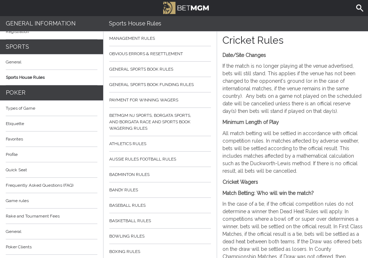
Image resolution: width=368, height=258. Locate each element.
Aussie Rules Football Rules (160, 159)
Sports (17, 46)
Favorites (14, 139)
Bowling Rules (160, 236)
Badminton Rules (160, 174)
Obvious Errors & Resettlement (160, 53)
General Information (40, 23)
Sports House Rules (25, 77)
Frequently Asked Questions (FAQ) (51, 185)
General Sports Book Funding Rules (160, 84)
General (13, 61)
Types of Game (20, 108)
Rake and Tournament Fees (33, 216)
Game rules (17, 200)
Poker (16, 92)
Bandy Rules (160, 189)
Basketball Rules (160, 220)
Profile (12, 154)
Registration (17, 31)
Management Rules (160, 38)
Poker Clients (51, 246)
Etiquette (15, 123)
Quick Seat (16, 169)
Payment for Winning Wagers (160, 99)
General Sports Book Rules (160, 69)
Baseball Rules (160, 205)
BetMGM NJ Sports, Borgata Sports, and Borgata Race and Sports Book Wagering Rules (160, 122)
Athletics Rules (160, 143)
